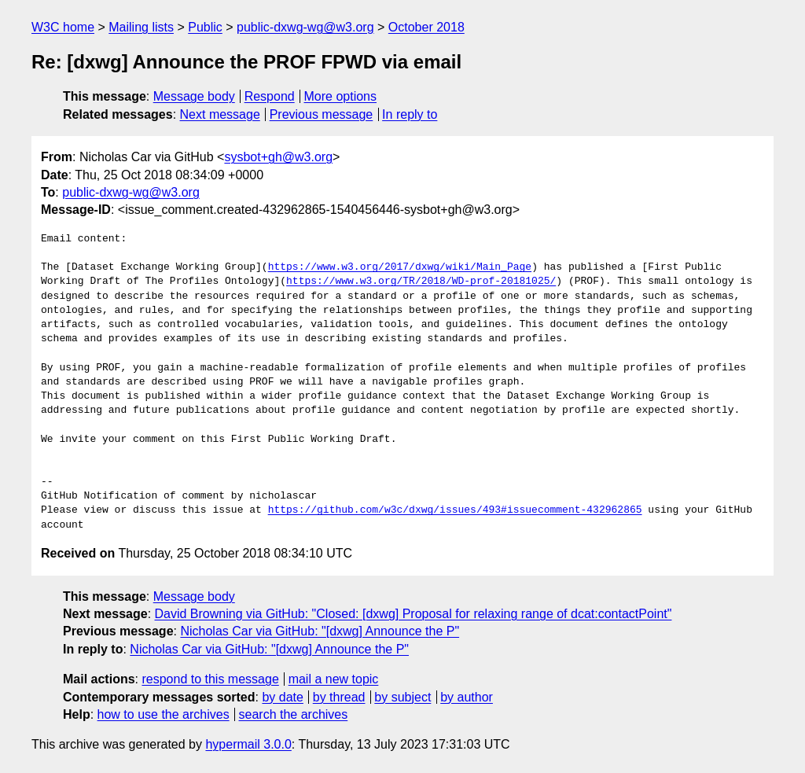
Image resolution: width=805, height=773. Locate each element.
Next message (220, 114)
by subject (402, 697)
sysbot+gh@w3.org (278, 157)
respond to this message (210, 679)
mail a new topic (334, 679)
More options (340, 96)
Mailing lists (141, 27)
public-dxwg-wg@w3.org (305, 27)
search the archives (293, 714)
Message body (194, 96)
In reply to (409, 114)
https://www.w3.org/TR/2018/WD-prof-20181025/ (421, 281)
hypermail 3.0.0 (248, 744)
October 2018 (426, 27)
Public (205, 27)
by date (282, 697)
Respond (269, 96)
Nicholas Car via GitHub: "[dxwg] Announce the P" (319, 631)
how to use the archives (163, 714)
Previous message (321, 114)
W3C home (62, 27)
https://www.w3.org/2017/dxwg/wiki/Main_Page (399, 267)
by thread (339, 697)
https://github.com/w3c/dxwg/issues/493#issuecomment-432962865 (455, 510)
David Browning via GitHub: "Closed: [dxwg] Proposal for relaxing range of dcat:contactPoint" (413, 613)
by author (466, 697)
